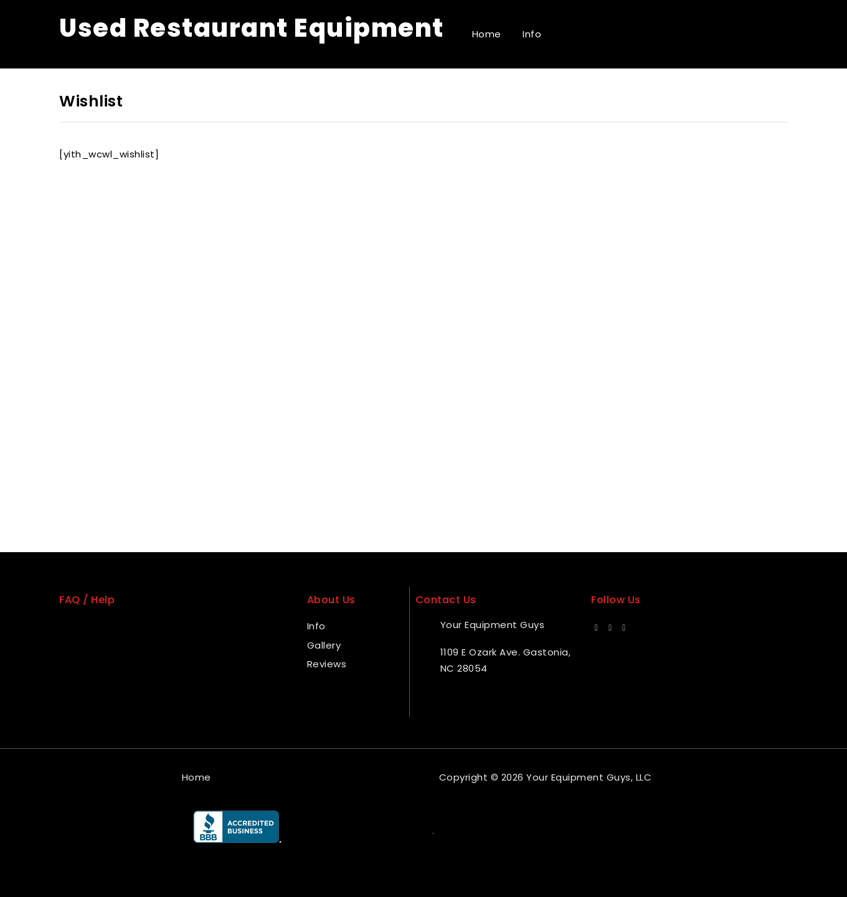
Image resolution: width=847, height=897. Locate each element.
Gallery (324, 645)
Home (486, 33)
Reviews (327, 663)
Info (532, 33)
